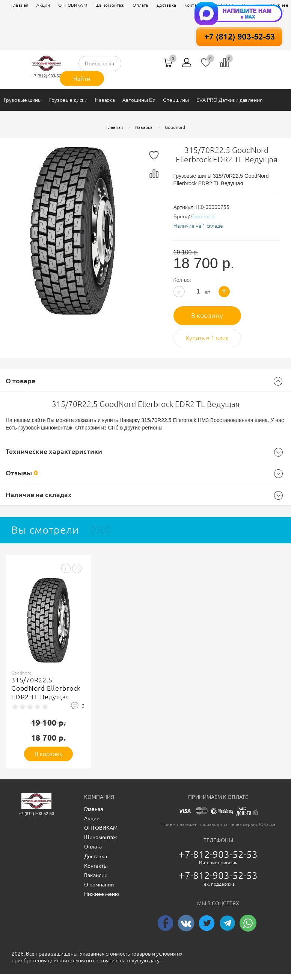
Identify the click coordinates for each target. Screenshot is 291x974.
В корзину (207, 315)
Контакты (96, 866)
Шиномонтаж (110, 5)
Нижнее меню (101, 894)
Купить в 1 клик (207, 337)
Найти (81, 78)
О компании (99, 885)
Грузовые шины (23, 100)
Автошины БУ (138, 100)
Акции (43, 5)
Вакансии (95, 875)
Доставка (95, 856)
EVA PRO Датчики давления (229, 100)
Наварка (105, 100)
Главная (19, 5)
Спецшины (176, 100)
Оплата (140, 5)
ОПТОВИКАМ (72, 5)
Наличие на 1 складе (198, 226)
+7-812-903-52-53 (218, 854)
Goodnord (202, 216)
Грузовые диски (68, 100)
